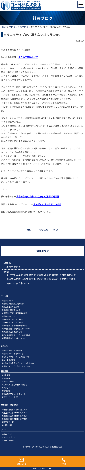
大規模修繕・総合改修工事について (17, 328)
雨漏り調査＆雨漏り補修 (12, 331)
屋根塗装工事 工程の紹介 (13, 322)
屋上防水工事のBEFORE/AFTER (15, 412)
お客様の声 (7, 425)
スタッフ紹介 (8, 381)
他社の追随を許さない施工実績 (15, 409)
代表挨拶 (6, 378)
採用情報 (6, 391)
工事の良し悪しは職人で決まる (15, 384)
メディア (6, 387)
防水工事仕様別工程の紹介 (13, 303)
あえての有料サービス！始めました (16, 335)
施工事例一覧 (8, 422)
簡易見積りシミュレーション (14, 338)
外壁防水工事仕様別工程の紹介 (15, 313)
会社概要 (6, 375)
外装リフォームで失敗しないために (17, 366)
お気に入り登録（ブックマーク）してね (18, 363)
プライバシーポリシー (11, 397)
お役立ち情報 (8, 440)
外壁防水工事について (11, 310)
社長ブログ (23, 27)
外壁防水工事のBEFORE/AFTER (15, 419)
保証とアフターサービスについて (16, 357)
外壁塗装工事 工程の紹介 (13, 319)
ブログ (12, 27)
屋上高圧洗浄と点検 (11, 307)
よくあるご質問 (9, 360)
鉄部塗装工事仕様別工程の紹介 (15, 325)
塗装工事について (10, 316)
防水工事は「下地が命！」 (13, 353)
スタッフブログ (9, 437)
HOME (4, 27)
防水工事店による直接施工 (13, 350)
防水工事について (10, 300)
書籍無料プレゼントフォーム (14, 394)
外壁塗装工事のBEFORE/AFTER (15, 416)
